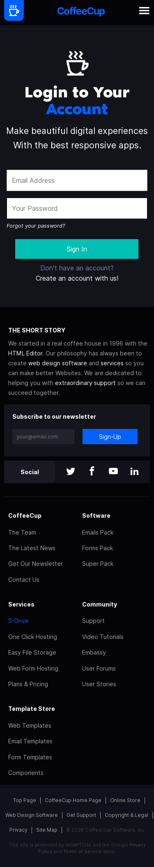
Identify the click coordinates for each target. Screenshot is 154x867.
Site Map (46, 830)
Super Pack (97, 563)
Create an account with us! (77, 278)
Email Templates (30, 741)
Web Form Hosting (33, 668)
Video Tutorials (103, 636)
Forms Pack (97, 547)
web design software (57, 363)
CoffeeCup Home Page (73, 800)
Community (99, 604)
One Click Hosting (32, 636)
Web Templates (29, 725)
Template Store (31, 708)
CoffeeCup (24, 515)
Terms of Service (82, 851)
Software (96, 515)
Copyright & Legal (126, 815)
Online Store (125, 800)
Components (26, 772)
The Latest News (31, 547)
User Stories (99, 683)
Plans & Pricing (28, 683)
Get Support (81, 815)
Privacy (18, 830)
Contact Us (23, 579)
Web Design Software (31, 815)
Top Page (24, 800)
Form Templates (30, 757)
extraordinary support (85, 382)
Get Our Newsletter (35, 563)
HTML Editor (25, 353)
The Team (22, 532)
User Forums (99, 668)
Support (93, 620)
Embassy (94, 652)
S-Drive (18, 620)
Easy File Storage (32, 652)
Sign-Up (110, 436)
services (112, 363)
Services (21, 604)
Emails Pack (97, 532)
